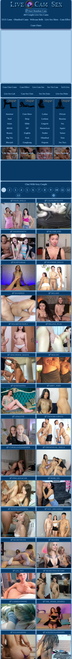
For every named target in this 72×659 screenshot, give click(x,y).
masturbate (45, 128)
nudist (45, 133)
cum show (27, 114)
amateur (9, 114)
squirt (62, 128)
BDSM (9, 128)
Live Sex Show (51, 19)
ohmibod (45, 138)
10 (56, 189)
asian (9, 124)
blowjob (9, 142)
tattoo (62, 133)
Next (31, 339)
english (27, 133)
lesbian (44, 119)
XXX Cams (7, 19)
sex (62, 124)
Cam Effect (65, 19)
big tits (9, 138)
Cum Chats (36, 25)
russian (62, 119)
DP (27, 128)
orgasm (44, 142)
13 (18, 195)
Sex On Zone (44, 94)
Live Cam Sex (38, 87)
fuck (27, 138)
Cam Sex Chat (27, 94)
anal (10, 119)
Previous (5, 339)
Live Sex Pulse (62, 94)
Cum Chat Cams (10, 87)
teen (62, 138)
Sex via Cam (52, 87)
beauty (9, 133)
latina (45, 114)
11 (62, 189)
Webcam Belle (36, 19)
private (62, 114)
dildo (27, 124)
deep (27, 119)
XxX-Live (65, 87)
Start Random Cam (36, 11)
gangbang (27, 142)
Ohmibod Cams (21, 19)
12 (68, 189)
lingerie (44, 124)
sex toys (62, 142)
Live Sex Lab (9, 94)
